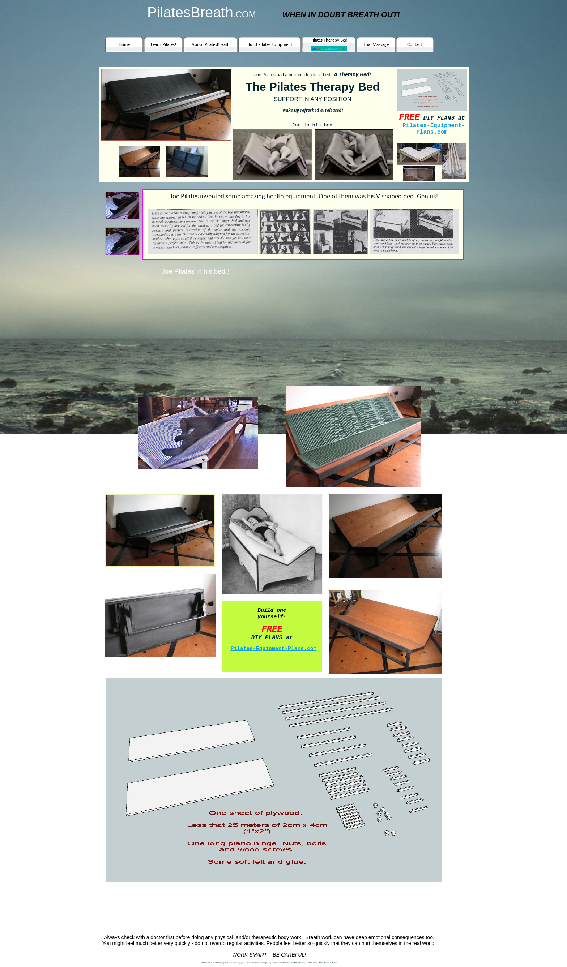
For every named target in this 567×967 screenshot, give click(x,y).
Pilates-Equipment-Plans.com (433, 129)
